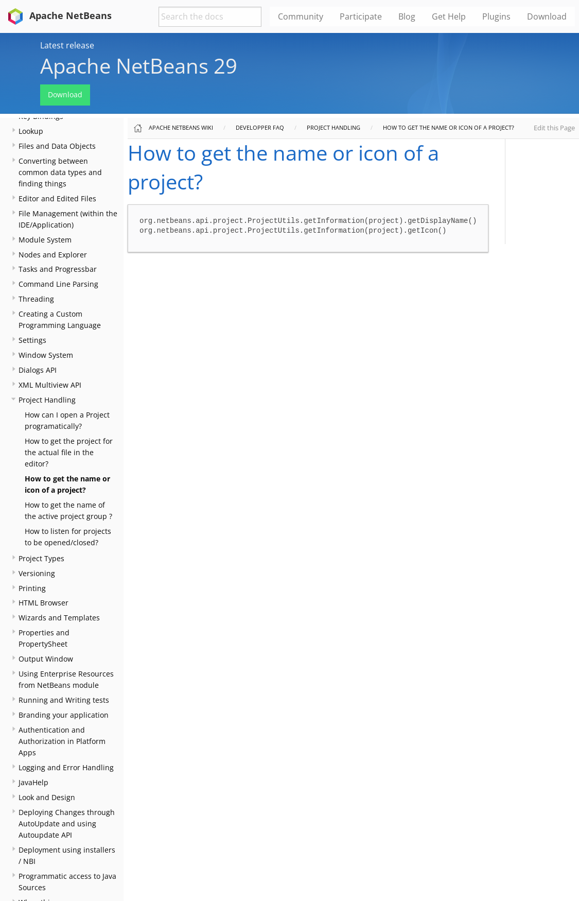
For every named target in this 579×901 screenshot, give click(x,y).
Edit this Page (554, 127)
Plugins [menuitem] (496, 16)
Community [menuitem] (300, 16)
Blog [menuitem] (406, 16)
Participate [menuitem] (361, 16)
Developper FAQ (260, 127)
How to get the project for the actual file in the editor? (69, 452)
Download (65, 94)
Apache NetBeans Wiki (181, 127)
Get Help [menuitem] (449, 16)
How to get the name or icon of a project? (448, 127)
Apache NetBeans (58, 15)
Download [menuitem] (547, 16)
